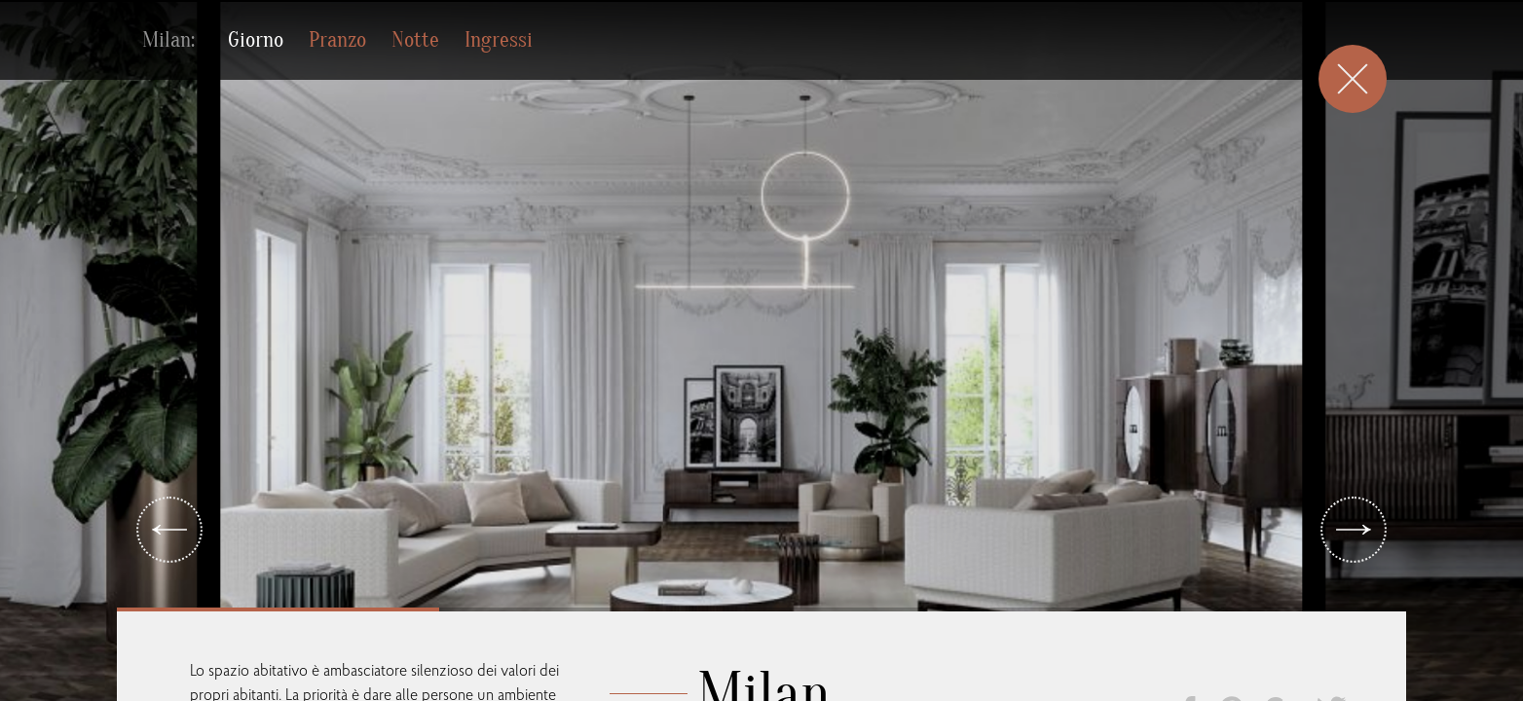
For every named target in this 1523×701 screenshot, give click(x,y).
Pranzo (337, 40)
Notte (415, 40)
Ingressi (498, 40)
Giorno (255, 40)
